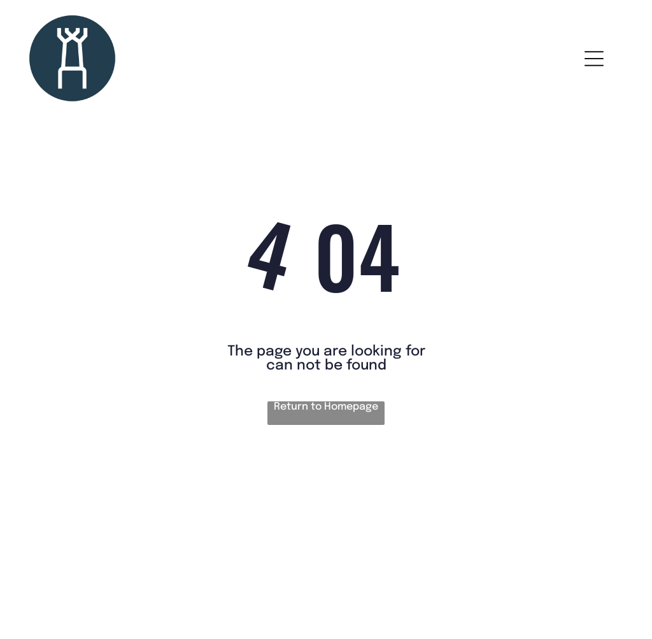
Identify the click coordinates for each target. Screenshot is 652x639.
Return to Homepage (326, 406)
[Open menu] (594, 58)
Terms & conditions (68, 514)
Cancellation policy (68, 558)
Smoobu (397, 592)
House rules (52, 492)
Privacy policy (56, 536)
